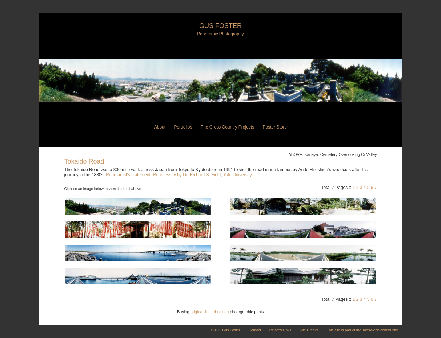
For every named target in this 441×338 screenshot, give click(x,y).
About (159, 127)
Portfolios (183, 127)
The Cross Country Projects (227, 127)
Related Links (280, 330)
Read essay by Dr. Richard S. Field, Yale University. (203, 174)
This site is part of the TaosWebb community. (363, 330)
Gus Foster (220, 26)
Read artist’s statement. (129, 174)
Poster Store (275, 127)
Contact (255, 330)
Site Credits (309, 330)
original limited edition (210, 312)
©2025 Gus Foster (225, 330)
